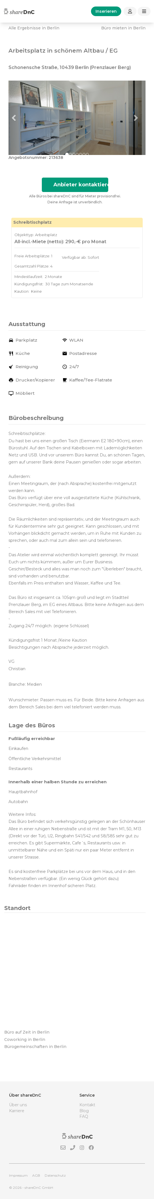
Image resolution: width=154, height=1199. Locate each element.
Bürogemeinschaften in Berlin (35, 1046)
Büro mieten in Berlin (123, 28)
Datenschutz (55, 1175)
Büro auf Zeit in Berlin (26, 1032)
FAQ (83, 1116)
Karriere (16, 1110)
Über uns (18, 1104)
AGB (36, 1175)
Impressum (18, 1175)
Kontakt (87, 1104)
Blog (84, 1110)
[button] (18, 118)
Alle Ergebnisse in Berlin (33, 28)
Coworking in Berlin (24, 1039)
